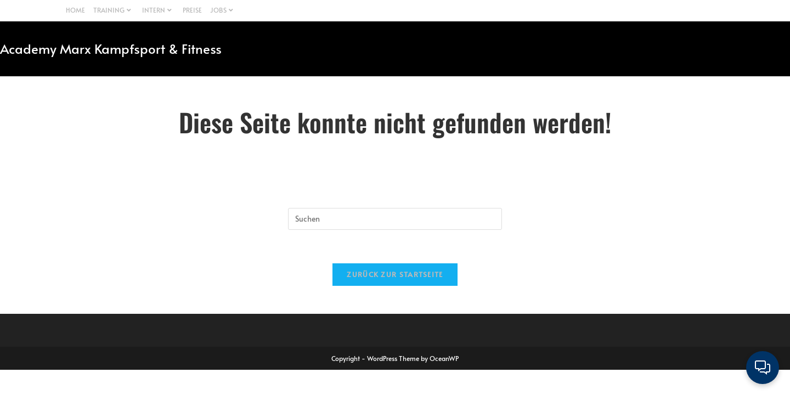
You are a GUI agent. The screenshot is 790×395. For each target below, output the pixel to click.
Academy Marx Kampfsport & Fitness (111, 49)
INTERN (158, 9)
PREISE (192, 9)
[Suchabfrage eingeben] (395, 219)
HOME (75, 9)
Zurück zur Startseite (395, 274)
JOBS (223, 9)
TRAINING (113, 9)
